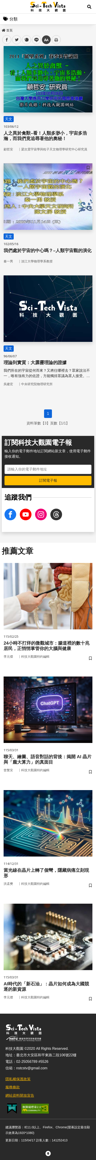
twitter (16, 40)
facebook (6, 40)
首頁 (7, 30)
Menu (6, 6)
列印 (56, 39)
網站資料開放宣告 (19, 1095)
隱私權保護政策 (18, 1079)
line (35, 40)
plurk (26, 40)
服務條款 (12, 1087)
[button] (89, 6)
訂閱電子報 (48, 480)
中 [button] (46, 40)
